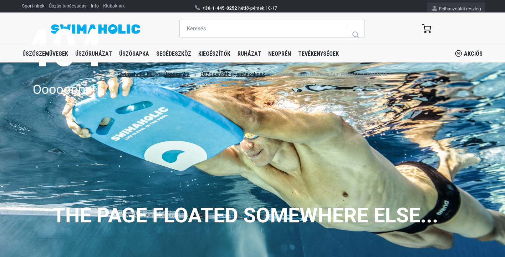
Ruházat (249, 53)
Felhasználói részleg (456, 8)
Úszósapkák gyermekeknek (232, 74)
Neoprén (279, 53)
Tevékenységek (318, 53)
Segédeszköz (173, 53)
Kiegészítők (214, 53)
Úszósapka (134, 53)
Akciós (469, 53)
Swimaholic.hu (135, 74)
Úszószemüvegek (45, 53)
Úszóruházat (93, 53)
